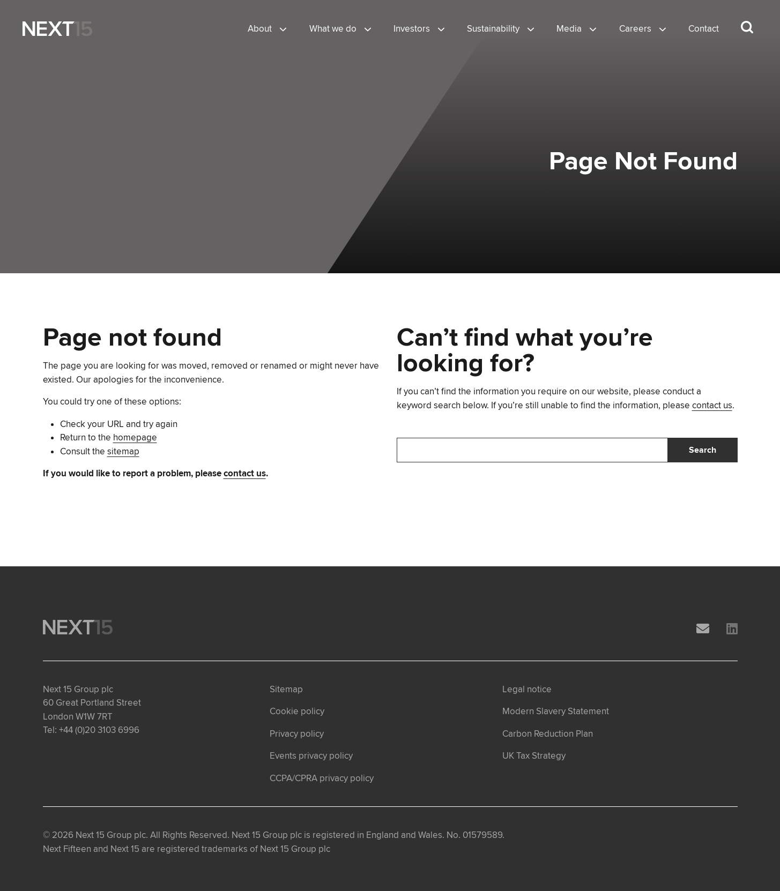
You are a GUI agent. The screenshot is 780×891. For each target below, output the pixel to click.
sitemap (123, 451)
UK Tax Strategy (534, 755)
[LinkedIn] (732, 629)
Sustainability (493, 28)
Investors (411, 28)
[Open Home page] (57, 28)
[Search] (532, 450)
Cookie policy (297, 711)
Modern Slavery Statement (555, 711)
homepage (135, 437)
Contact (703, 28)
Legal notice (527, 689)
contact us (245, 473)
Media (569, 28)
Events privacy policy (311, 755)
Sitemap (286, 689)
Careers (635, 28)
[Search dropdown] (746, 27)
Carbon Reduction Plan (547, 733)
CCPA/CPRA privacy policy (322, 778)
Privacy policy (297, 733)
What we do (332, 28)
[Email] (702, 629)
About (260, 28)
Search (702, 450)
